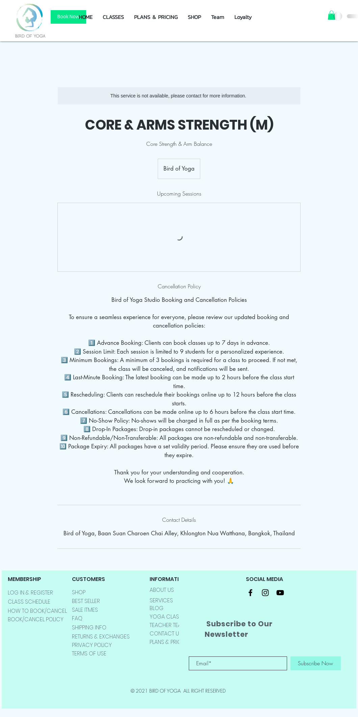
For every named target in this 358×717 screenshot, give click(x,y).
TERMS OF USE (89, 653)
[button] (194, 17)
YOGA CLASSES (169, 617)
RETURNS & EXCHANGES (101, 637)
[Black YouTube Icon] (280, 592)
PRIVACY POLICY (92, 645)
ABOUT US (162, 590)
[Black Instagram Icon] (265, 592)
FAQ (77, 618)
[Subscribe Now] (315, 663)
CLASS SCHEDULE (29, 602)
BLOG (156, 608)
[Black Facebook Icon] (250, 592)
